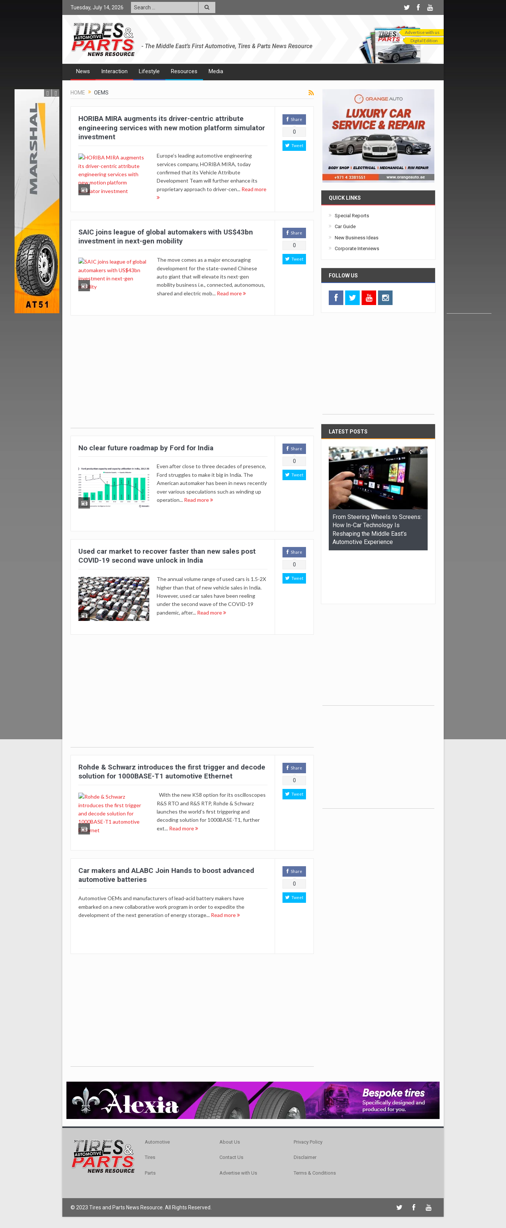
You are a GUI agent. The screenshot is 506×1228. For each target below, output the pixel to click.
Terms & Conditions (315, 1173)
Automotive (157, 1142)
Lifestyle (149, 71)
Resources (184, 71)
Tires (150, 1157)
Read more (231, 293)
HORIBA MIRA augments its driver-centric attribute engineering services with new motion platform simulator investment (171, 127)
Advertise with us (422, 32)
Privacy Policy (308, 1142)
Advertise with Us (238, 1173)
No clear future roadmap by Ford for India (145, 448)
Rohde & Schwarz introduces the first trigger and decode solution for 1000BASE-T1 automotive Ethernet (171, 772)
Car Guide (345, 226)
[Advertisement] (469, 201)
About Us (229, 1142)
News (83, 71)
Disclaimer (305, 1157)
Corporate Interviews (357, 248)
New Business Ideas (356, 237)
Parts (150, 1173)
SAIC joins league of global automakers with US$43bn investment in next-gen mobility (165, 237)
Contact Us (231, 1157)
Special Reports (352, 215)
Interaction (114, 71)
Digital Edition (424, 40)
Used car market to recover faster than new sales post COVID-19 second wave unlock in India (167, 556)
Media (216, 71)
